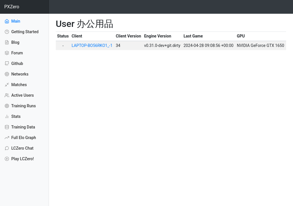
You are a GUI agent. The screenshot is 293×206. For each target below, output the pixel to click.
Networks (16, 74)
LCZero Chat (19, 148)
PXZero (11, 6)
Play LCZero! (19, 159)
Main (20, 20)
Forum (14, 53)
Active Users (19, 95)
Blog (12, 42)
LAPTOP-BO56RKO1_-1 (92, 45)
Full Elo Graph (20, 137)
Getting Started (22, 31)
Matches (16, 84)
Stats (13, 116)
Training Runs (20, 106)
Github (14, 63)
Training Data (20, 127)
